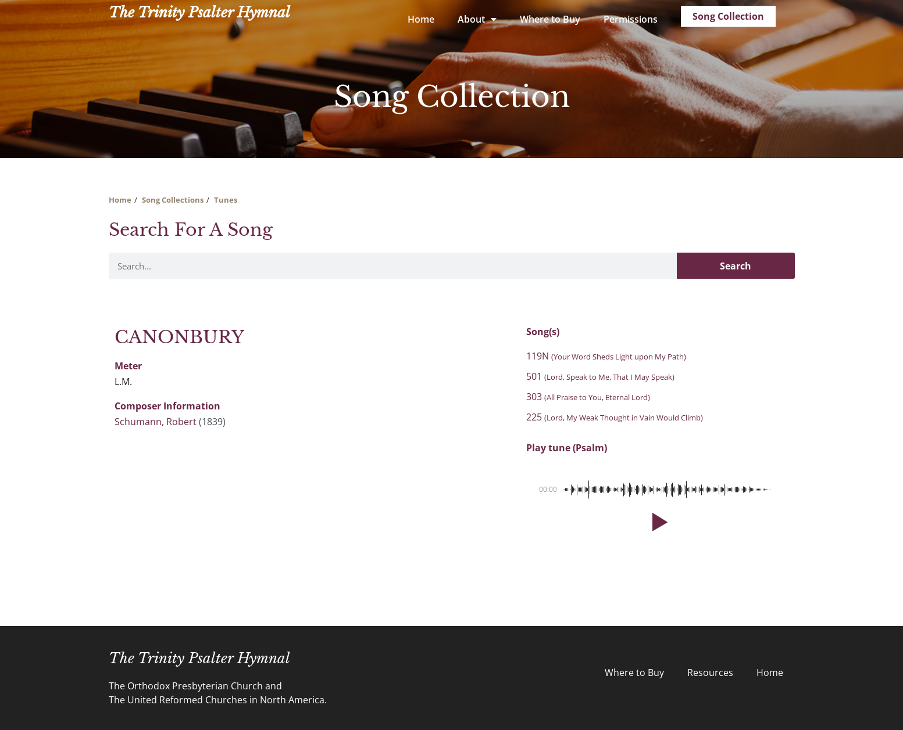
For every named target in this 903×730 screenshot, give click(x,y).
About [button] (477, 19)
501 (600, 376)
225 (614, 417)
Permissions (631, 19)
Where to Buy (550, 19)
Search (735, 266)
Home (421, 19)
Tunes (225, 200)
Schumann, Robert (156, 421)
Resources (710, 672)
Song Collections (173, 200)
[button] (657, 522)
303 (588, 396)
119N (606, 356)
